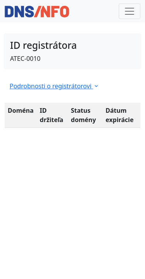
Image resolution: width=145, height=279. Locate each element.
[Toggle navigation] (129, 11)
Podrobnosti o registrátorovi (54, 86)
